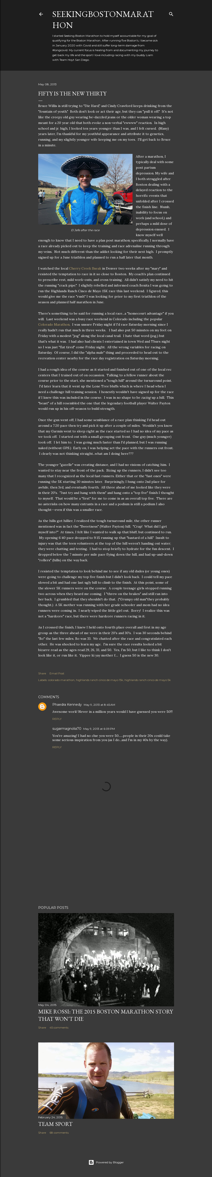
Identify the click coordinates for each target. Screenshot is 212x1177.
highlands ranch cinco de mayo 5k (148, 680)
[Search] (171, 13)
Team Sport (55, 1124)
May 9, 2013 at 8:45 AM (99, 704)
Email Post (57, 673)
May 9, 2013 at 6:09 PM (99, 728)
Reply (57, 719)
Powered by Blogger (106, 1162)
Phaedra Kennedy (67, 704)
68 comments (59, 1132)
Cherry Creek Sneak (85, 268)
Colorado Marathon (54, 324)
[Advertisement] (106, 861)
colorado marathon (61, 680)
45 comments (59, 1027)
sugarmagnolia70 (66, 728)
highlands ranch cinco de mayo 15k (99, 680)
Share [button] (42, 673)
